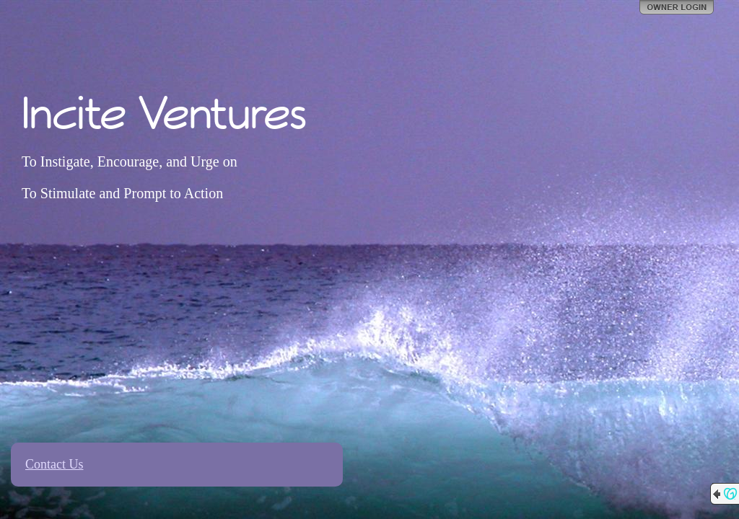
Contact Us (54, 464)
